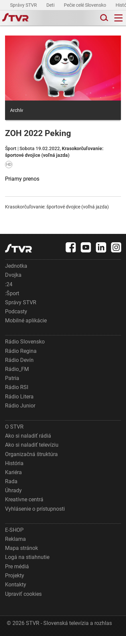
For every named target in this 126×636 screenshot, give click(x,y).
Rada (11, 481)
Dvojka (13, 275)
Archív (16, 110)
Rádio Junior (20, 405)
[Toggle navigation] (118, 17)
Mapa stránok (21, 548)
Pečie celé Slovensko (85, 5)
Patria (12, 378)
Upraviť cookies (23, 594)
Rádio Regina (21, 351)
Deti (50, 5)
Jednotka (16, 266)
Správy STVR (24, 5)
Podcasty (16, 311)
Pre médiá (17, 566)
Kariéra (13, 472)
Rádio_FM (17, 369)
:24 (8, 284)
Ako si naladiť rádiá (28, 436)
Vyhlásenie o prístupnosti (35, 509)
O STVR (14, 427)
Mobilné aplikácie (26, 320)
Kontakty (15, 584)
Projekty (14, 575)
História (14, 463)
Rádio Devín (19, 360)
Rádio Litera (19, 396)
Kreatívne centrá (24, 499)
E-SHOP (14, 530)
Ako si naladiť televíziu (31, 445)
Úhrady (13, 490)
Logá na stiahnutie (27, 557)
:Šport (12, 293)
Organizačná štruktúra (31, 454)
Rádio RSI (16, 387)
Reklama (15, 539)
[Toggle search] (103, 17)
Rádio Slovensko (25, 341)
